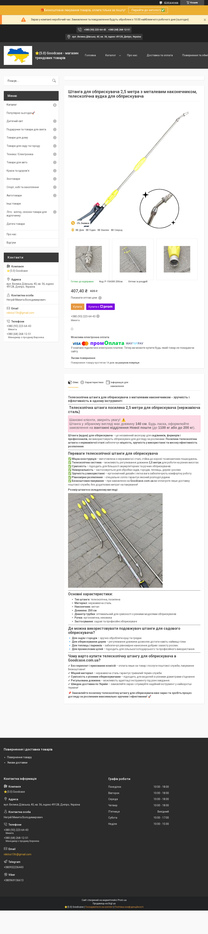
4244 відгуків (171, 2)
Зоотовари (13, 178)
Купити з (100, 306)
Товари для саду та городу (23, 145)
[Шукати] (54, 80)
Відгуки (11, 242)
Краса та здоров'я (18, 170)
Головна (90, 55)
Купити (77, 306)
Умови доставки (17, 762)
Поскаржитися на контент (99, 907)
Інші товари (14, 203)
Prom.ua (122, 900)
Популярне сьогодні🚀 (21, 112)
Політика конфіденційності (129, 907)
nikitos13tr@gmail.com (20, 312)
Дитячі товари (16, 223)
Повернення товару (19, 757)
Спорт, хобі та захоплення (23, 187)
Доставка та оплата (160, 55)
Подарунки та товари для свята (26, 129)
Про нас (132, 55)
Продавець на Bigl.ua (104, 903)
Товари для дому (17, 137)
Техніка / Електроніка (20, 154)
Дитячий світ (15, 121)
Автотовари (14, 195)
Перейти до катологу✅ (148, 10)
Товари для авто (17, 162)
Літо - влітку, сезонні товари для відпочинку (27, 213)
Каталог (110, 55)
